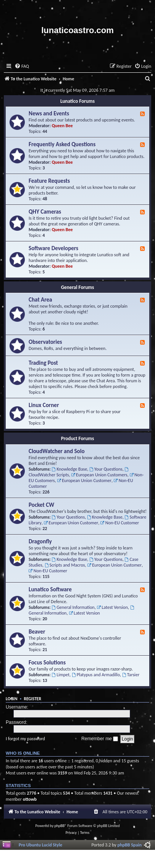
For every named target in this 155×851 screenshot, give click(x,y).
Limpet (60, 674)
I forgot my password (25, 738)
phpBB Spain (130, 845)
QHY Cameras (45, 211)
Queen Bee (62, 125)
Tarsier (130, 674)
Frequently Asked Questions (62, 144)
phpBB (60, 825)
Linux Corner (44, 405)
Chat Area (40, 299)
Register (32, 698)
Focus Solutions (47, 662)
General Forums (77, 287)
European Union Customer (84, 480)
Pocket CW (41, 504)
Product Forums (77, 438)
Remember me (99, 738)
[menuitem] (22, 66)
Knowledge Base (69, 469)
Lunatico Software (50, 589)
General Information (73, 607)
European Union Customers (99, 474)
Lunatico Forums (77, 101)
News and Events (49, 113)
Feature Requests (49, 180)
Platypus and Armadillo (96, 674)
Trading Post (43, 362)
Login (12, 698)
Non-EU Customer (119, 522)
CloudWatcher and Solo (57, 451)
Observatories (45, 341)
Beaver (37, 631)
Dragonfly (40, 541)
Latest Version (112, 607)
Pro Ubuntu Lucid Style (40, 845)
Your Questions (106, 469)
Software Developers (53, 248)
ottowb (30, 799)
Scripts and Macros (65, 565)
